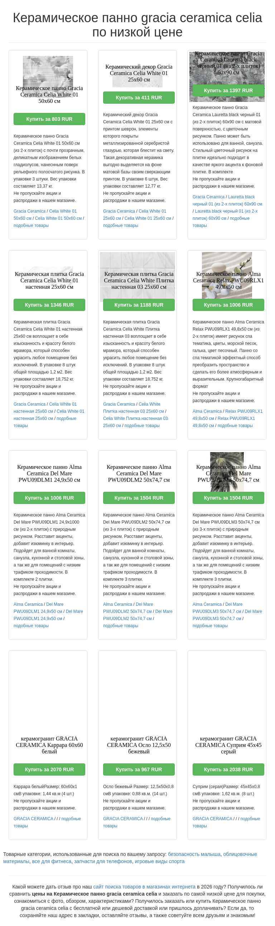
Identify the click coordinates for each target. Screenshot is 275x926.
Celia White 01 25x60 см (148, 218)
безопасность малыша (194, 854)
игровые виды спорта (160, 861)
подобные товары (31, 225)
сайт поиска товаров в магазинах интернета (144, 887)
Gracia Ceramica (29, 211)
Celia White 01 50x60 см (58, 218)
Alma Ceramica (207, 411)
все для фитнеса (52, 861)
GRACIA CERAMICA (33, 818)
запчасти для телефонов (103, 861)
